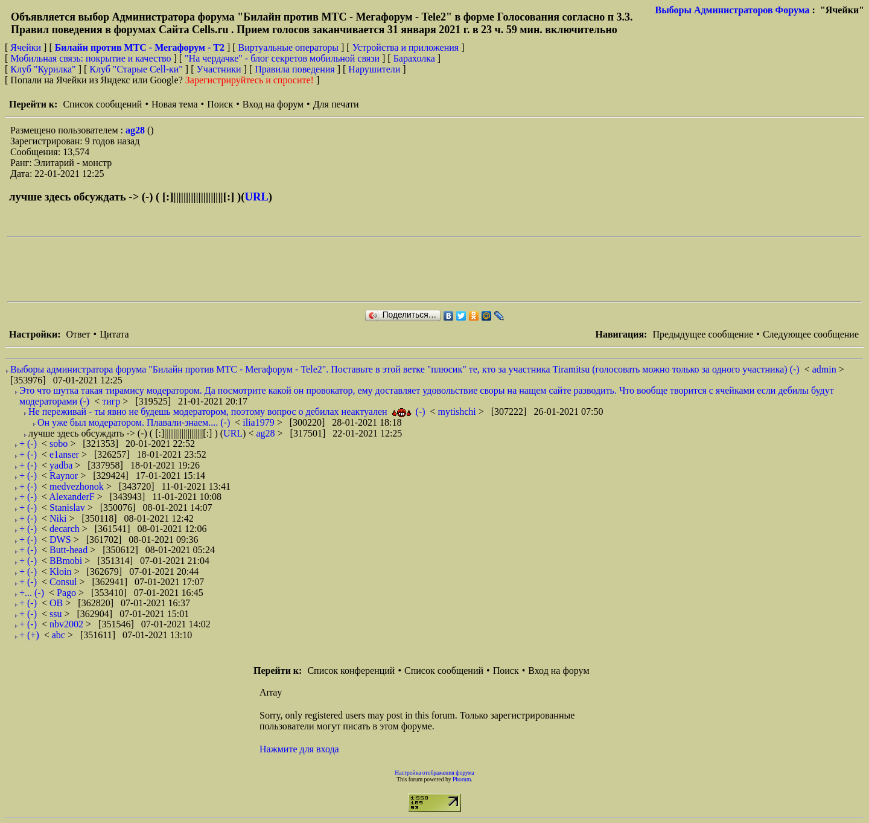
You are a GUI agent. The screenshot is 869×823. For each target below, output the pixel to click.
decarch (65, 529)
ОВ (57, 603)
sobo (59, 443)
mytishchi (458, 411)
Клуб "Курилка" (42, 69)
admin (825, 369)
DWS (61, 539)
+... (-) (31, 593)
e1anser (65, 454)
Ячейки (26, 47)
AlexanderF (73, 497)
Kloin (61, 571)
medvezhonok (77, 486)
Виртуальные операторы (288, 47)
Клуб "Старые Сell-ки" (136, 69)
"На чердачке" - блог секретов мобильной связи (282, 58)
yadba (62, 465)
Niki (59, 518)
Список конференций (351, 670)
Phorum (462, 779)
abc (60, 635)
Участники (219, 69)
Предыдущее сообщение (702, 334)
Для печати (336, 104)
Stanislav (68, 507)
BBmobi (66, 561)
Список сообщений (102, 104)
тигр (112, 401)
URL (256, 196)
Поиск (220, 104)
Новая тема (174, 104)
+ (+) (29, 635)
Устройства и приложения (405, 47)
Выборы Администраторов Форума (732, 10)
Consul (64, 582)
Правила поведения (295, 69)
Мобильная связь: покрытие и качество (90, 58)
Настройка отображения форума (434, 772)
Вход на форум (273, 104)
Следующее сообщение (811, 334)
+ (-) (28, 443)
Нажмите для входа (299, 749)
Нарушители (374, 69)
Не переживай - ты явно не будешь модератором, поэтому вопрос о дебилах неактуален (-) (226, 411)
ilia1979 (259, 422)
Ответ (78, 334)
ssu (56, 614)
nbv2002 (67, 624)
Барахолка (414, 58)
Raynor (64, 475)
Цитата (114, 334)
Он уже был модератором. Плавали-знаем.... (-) (133, 422)
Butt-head (69, 550)
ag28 (136, 130)
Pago (67, 593)
